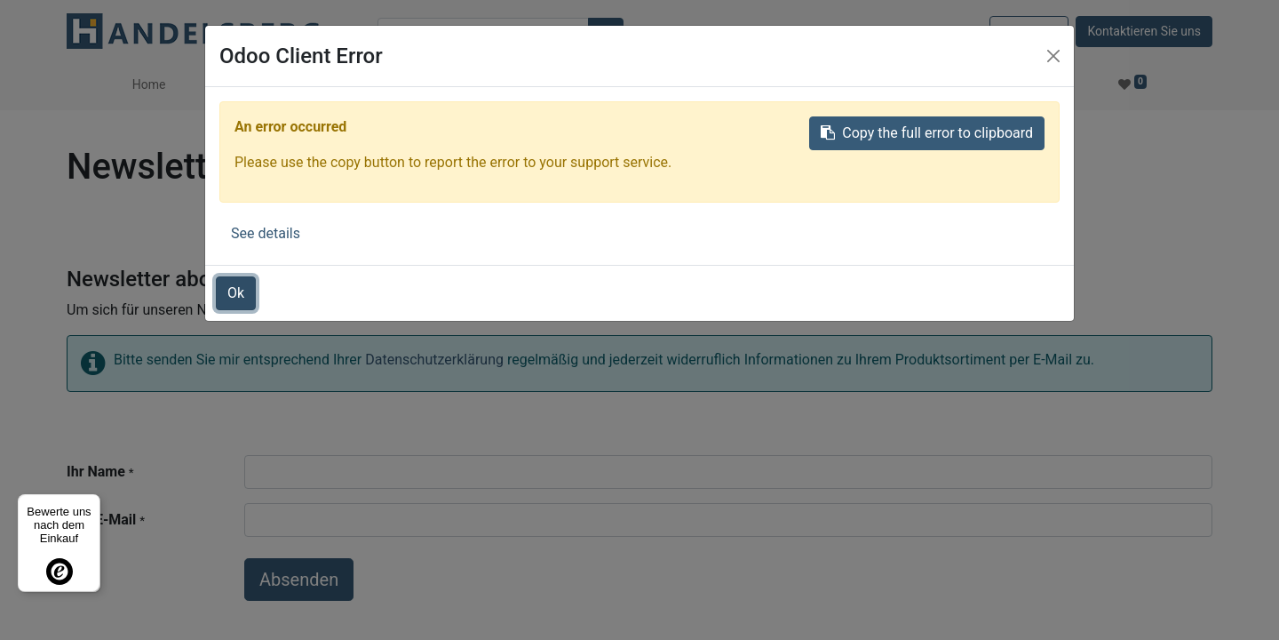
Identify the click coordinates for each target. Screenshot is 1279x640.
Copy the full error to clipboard (927, 132)
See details (265, 233)
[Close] (1053, 56)
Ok (235, 292)
